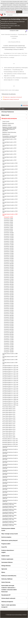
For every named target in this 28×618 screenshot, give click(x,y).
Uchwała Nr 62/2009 (9, 322)
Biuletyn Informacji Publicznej (16, 21)
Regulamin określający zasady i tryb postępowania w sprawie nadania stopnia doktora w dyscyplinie (9, 128)
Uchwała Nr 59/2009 (9, 317)
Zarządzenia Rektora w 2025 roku (10, 367)
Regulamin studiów (6, 125)
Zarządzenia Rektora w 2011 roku (10, 393)
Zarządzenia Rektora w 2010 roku (10, 395)
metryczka (25, 105)
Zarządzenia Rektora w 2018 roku (10, 380)
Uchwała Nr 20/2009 (9, 250)
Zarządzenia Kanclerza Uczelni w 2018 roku (10, 471)
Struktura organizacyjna (7, 559)
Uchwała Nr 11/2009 (9, 234)
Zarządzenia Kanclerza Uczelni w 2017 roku (10, 474)
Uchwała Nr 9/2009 (8, 231)
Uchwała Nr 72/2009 (9, 339)
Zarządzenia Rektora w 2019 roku (10, 378)
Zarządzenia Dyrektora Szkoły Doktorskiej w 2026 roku (9, 504)
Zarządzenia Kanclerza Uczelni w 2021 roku (10, 462)
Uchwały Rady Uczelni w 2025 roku (9, 142)
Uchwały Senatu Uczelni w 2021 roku (9, 178)
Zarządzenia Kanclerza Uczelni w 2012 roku (10, 489)
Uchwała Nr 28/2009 (9, 263)
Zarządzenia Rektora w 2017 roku (10, 382)
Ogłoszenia (4, 569)
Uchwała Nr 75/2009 (9, 345)
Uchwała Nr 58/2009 (9, 315)
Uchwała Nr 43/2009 (9, 289)
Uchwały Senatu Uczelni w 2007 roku (9, 357)
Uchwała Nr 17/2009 (9, 244)
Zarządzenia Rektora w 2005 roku (10, 405)
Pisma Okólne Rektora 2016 (8, 425)
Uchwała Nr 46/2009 (9, 294)
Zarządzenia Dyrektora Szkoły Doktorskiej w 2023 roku (9, 513)
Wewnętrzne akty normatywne (8, 23)
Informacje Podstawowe (7, 112)
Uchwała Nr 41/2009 (9, 286)
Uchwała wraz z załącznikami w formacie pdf (13, 97)
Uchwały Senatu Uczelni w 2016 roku (9, 193)
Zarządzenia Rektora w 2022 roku (10, 373)
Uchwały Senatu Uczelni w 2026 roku (9, 163)
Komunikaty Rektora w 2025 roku (10, 438)
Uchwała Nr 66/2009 (9, 329)
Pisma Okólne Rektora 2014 (8, 429)
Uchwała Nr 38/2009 (9, 281)
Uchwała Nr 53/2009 (9, 307)
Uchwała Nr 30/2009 (9, 267)
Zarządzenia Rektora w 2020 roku (10, 377)
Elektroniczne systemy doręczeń (9, 540)
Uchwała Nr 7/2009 (8, 227)
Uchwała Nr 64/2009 (9, 326)
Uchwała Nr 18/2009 (9, 246)
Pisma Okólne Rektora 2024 (8, 410)
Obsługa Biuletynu (6, 565)
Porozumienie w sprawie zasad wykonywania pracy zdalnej (9, 136)
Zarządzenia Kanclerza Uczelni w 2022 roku (10, 459)
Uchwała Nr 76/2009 (9, 346)
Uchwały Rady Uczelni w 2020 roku (9, 157)
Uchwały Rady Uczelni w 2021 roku (9, 154)
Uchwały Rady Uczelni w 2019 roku (9, 160)
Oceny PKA (4, 547)
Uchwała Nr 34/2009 (9, 274)
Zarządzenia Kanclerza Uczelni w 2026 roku (10, 447)
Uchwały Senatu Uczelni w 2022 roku (9, 175)
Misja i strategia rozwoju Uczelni (9, 533)
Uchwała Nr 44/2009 (9, 291)
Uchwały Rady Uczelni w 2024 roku (9, 145)
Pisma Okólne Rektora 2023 (8, 412)
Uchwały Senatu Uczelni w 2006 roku (9, 360)
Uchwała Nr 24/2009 (9, 257)
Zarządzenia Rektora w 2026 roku (10, 365)
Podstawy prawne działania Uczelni (8, 529)
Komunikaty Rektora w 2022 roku (10, 440)
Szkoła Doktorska (5, 582)
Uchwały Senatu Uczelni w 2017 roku (9, 190)
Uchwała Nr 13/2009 (9, 238)
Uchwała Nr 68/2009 (9, 332)
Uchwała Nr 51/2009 (9, 303)
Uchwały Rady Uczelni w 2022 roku (9, 151)
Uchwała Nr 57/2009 (9, 313)
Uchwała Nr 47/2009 (9, 296)
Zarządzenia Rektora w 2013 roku (10, 390)
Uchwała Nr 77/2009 (9, 348)
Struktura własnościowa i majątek (7, 551)
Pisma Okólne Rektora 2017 (8, 423)
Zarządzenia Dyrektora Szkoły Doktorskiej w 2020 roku (9, 522)
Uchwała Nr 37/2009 (9, 279)
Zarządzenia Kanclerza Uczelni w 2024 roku (10, 453)
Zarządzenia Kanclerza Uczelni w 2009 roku (10, 498)
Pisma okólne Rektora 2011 (8, 435)
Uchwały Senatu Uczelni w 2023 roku (9, 172)
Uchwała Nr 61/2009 (9, 320)
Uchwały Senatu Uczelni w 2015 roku (9, 196)
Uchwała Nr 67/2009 (9, 331)
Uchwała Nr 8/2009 (8, 229)
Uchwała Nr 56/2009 (9, 312)
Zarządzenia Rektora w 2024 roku (10, 369)
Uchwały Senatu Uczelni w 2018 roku (9, 187)
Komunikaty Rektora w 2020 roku (10, 444)
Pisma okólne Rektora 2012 (8, 433)
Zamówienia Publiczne (7, 562)
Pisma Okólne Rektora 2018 (8, 422)
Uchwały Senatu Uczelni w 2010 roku (9, 211)
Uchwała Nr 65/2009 (9, 327)
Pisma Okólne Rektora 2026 (8, 407)
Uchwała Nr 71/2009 (9, 338)
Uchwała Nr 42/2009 (9, 288)
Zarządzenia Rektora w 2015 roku (10, 386)
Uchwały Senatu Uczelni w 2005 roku (9, 363)
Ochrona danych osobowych (8, 598)
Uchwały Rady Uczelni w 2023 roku (9, 148)
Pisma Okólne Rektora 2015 (8, 427)
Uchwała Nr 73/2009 (9, 341)
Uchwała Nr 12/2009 (9, 236)
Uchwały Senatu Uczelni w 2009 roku (10, 25)
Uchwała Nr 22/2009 (9, 253)
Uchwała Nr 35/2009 (9, 276)
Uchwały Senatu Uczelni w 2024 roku (9, 169)
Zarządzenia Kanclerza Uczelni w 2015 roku (10, 480)
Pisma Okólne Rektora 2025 (8, 408)
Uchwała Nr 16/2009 (9, 243)
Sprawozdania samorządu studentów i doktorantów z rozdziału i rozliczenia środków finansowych (9, 588)
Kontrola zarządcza (6, 537)
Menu (3, 109)
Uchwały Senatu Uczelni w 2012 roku (9, 205)
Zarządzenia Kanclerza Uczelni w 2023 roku (10, 456)
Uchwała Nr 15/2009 (9, 241)
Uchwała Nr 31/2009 (9, 269)
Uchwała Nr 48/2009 (9, 298)
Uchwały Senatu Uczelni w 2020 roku (9, 181)
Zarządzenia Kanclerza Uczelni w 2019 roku (10, 468)
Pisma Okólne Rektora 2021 (8, 416)
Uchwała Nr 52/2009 (9, 305)
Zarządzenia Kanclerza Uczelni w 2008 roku (10, 501)
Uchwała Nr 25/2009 (9, 258)
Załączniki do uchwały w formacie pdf (11, 99)
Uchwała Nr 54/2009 (9, 308)
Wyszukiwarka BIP (5, 595)
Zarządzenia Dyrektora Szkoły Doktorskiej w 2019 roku (9, 525)
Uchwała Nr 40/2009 (9, 284)
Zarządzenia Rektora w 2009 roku (10, 397)
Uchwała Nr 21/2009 (9, 251)
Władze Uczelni (5, 115)
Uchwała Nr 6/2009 (8, 225)
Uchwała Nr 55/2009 (9, 310)
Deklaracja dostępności (7, 601)
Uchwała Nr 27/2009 (9, 262)
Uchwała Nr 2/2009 (8, 219)
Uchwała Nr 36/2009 (9, 277)
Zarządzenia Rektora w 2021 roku (10, 375)
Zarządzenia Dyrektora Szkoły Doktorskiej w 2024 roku (9, 510)
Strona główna (4, 21)
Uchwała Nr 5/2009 (8, 224)
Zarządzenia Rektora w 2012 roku (10, 392)
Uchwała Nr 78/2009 (9, 350)
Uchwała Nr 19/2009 (9, 248)
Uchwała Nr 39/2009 (9, 282)
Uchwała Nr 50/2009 (9, 301)
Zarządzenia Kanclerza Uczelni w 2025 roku (10, 450)
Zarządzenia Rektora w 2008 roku (10, 399)
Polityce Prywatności (10, 12)
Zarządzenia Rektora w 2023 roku (10, 371)
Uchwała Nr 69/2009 (9, 334)
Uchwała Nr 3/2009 (8, 220)
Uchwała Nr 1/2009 (6, 27)
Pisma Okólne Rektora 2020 (8, 418)
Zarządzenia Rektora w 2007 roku (10, 401)
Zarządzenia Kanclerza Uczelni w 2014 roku (10, 483)
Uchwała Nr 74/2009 (9, 343)
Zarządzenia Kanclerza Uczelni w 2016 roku (10, 477)
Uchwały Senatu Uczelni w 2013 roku (9, 202)
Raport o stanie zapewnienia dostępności (8, 606)
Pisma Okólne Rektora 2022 (8, 414)
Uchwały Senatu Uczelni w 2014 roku (9, 199)
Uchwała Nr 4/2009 (8, 222)
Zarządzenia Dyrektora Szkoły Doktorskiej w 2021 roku (9, 519)
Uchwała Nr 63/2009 (9, 324)
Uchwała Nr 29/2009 (9, 265)
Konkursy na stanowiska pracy (8, 575)
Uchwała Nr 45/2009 (9, 293)
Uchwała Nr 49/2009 (9, 300)
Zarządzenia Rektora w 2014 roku (10, 388)
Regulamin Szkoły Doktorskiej (9, 132)
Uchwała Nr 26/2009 (9, 260)
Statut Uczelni (5, 121)
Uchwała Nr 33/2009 (9, 272)
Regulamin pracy (6, 134)
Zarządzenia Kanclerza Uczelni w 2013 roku (10, 486)
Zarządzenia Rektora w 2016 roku (10, 384)
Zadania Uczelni (5, 555)
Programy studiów (5, 543)
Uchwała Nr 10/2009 (9, 232)
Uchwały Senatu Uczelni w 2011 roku (9, 208)
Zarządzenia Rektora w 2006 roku (10, 403)
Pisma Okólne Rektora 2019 (8, 420)
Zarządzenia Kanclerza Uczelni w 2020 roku (10, 465)
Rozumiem (19, 12)
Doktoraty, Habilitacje (6, 579)
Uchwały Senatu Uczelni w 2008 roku (9, 354)
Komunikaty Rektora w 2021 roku (10, 442)
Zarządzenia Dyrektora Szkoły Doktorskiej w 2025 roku (9, 507)
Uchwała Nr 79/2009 (9, 351)
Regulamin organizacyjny (8, 123)
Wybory (3, 572)
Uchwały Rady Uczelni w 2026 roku (9, 139)
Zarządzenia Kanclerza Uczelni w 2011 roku (10, 492)
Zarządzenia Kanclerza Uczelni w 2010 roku (10, 495)
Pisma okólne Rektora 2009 (8, 437)
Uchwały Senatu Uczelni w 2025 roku (9, 166)
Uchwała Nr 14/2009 (9, 239)
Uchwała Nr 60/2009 (9, 319)
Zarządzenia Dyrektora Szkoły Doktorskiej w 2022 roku (9, 516)
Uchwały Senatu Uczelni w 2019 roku (9, 184)
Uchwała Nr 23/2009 (9, 255)
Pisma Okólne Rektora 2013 (8, 431)
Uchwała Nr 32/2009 (9, 270)
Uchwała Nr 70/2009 (9, 336)
